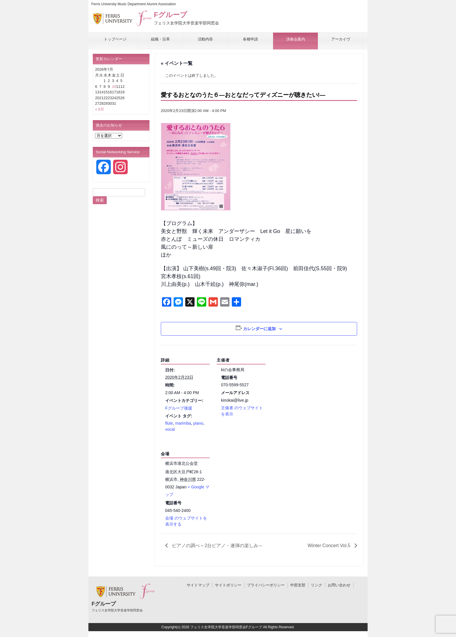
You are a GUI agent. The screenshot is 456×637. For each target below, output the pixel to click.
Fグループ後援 (178, 408)
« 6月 (99, 109)
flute (169, 423)
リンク (316, 585)
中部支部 (297, 585)
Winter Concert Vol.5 (330, 545)
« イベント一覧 (177, 63)
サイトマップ (198, 585)
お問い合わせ (339, 585)
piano (198, 423)
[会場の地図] (247, 478)
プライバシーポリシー (266, 585)
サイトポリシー (228, 585)
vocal (170, 429)
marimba (183, 423)
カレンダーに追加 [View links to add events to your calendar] (259, 328)
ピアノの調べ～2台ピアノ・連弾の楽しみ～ (217, 545)
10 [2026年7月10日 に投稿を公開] (114, 86)
